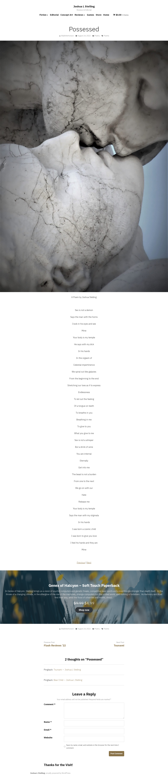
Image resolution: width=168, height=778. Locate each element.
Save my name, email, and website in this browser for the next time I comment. (92, 746)
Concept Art (66, 14)
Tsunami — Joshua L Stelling (67, 669)
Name (48, 721)
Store (98, 14)
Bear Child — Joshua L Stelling (68, 680)
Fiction (42, 14)
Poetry (97, 36)
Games (90, 14)
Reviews (79, 14)
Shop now (84, 610)
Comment (49, 704)
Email (47, 729)
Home (106, 14)
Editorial (54, 14)
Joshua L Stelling (84, 6)
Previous (81, 562)
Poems (106, 36)
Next (89, 562)
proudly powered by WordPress (58, 773)
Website (48, 737)
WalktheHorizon (67, 36)
